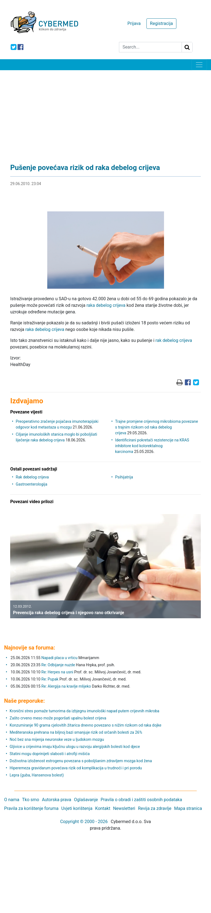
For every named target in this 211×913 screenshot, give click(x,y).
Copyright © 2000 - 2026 (84, 821)
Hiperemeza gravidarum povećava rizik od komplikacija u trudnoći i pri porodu (76, 768)
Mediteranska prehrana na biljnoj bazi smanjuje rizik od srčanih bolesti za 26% (76, 732)
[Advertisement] (105, 111)
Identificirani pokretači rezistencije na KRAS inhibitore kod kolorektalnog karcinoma (152, 446)
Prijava (134, 23)
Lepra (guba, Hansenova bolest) (37, 775)
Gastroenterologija (31, 484)
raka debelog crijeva (106, 305)
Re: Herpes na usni (57, 672)
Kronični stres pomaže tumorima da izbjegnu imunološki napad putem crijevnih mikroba (84, 711)
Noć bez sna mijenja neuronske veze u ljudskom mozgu (57, 739)
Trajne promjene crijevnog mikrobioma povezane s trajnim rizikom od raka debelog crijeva (156, 427)
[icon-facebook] (20, 47)
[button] (14, 570)
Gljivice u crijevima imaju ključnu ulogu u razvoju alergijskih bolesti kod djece (75, 746)
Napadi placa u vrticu (59, 658)
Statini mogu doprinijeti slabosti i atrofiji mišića (50, 754)
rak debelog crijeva (174, 340)
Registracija (161, 23)
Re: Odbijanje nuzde (58, 665)
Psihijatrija (124, 477)
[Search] (150, 47)
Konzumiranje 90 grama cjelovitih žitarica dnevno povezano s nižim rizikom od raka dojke (85, 725)
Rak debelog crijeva (32, 477)
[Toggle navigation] (199, 64)
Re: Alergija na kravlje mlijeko (66, 686)
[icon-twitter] (13, 47)
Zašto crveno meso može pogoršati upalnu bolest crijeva (58, 718)
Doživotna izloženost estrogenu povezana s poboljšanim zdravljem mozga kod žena (81, 761)
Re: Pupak (50, 679)
